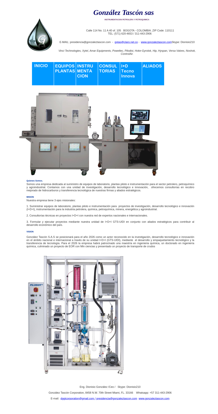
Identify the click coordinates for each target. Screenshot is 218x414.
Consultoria (109, 75)
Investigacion (131, 75)
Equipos (65, 75)
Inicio (43, 75)
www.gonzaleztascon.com (156, 42)
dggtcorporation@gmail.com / (78, 398)
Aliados (153, 75)
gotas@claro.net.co (126, 42)
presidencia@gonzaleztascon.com (116, 398)
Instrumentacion (87, 75)
